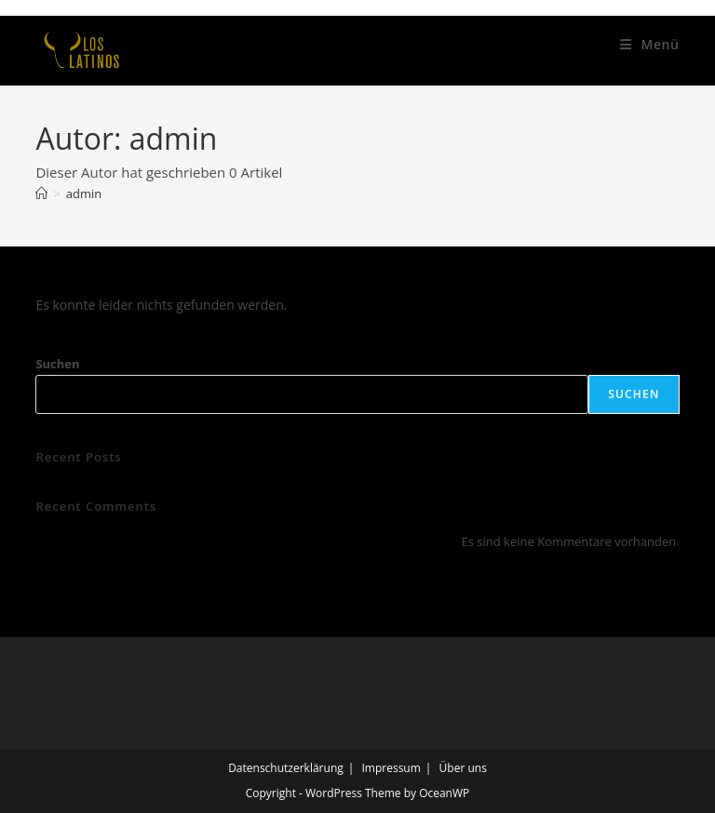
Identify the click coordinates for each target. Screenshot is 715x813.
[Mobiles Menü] (650, 44)
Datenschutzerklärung (286, 768)
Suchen (57, 363)
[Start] (41, 193)
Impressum (390, 768)
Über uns (463, 768)
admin (83, 193)
